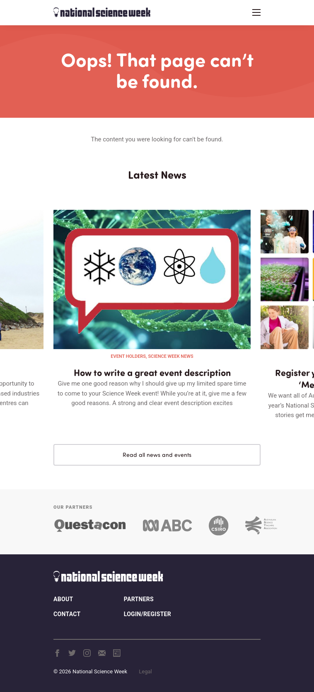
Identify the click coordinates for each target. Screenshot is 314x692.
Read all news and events (157, 454)
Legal (145, 671)
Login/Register (147, 614)
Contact (66, 614)
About (63, 599)
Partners (139, 599)
